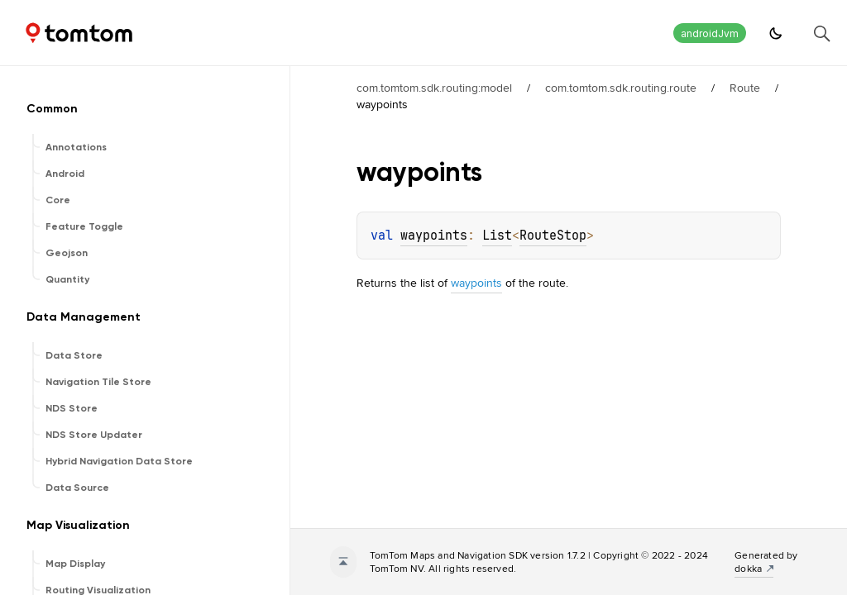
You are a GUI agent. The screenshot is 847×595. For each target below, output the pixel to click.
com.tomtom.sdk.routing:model (434, 87)
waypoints (433, 235)
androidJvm (710, 33)
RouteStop (552, 235)
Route (745, 87)
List (497, 235)
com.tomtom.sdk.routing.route (620, 87)
